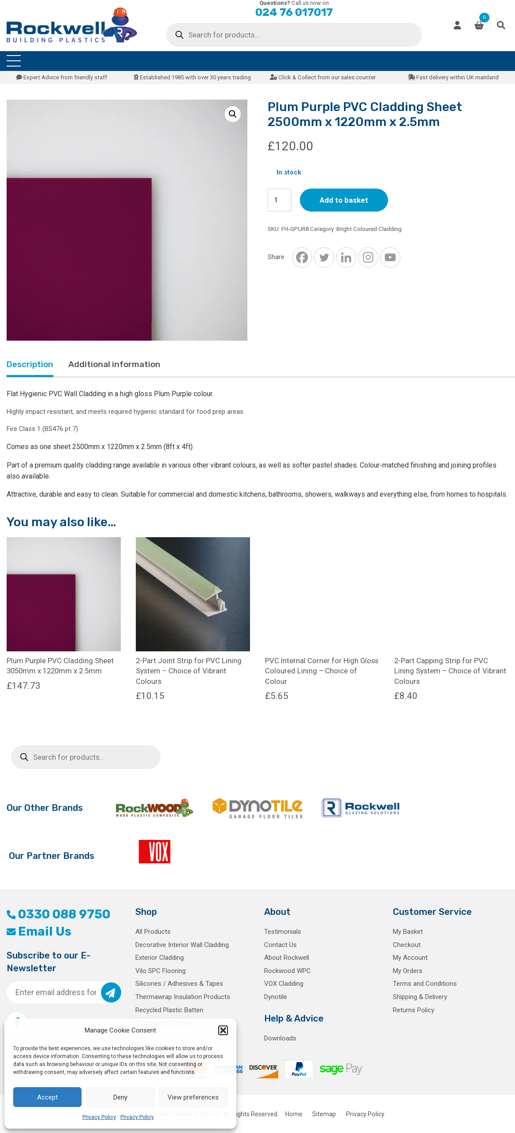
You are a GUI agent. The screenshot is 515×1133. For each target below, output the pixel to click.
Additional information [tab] (114, 364)
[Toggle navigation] (14, 61)
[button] (223, 1030)
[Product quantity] (279, 200)
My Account (410, 958)
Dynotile (275, 997)
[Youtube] (390, 257)
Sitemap (324, 1114)
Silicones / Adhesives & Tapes (179, 984)
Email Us (39, 931)
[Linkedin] (346, 257)
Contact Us (280, 945)
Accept (47, 1097)
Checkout (407, 945)
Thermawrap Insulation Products (182, 997)
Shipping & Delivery (420, 997)
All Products (153, 932)
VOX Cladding (283, 984)
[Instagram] (368, 257)
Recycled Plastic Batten (169, 1010)
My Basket (408, 932)
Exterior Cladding (159, 958)
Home (293, 1114)
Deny (120, 1097)
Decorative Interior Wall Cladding (182, 945)
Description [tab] (30, 364)
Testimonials (282, 932)
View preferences (193, 1097)
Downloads (280, 1038)
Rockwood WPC (287, 971)
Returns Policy (413, 1010)
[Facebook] (302, 257)
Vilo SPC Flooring (160, 971)
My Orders (407, 971)
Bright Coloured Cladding (369, 229)
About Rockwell (286, 958)
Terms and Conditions (425, 984)
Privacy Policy (99, 1117)
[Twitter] (324, 257)
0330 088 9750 (58, 914)
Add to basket (344, 200)
